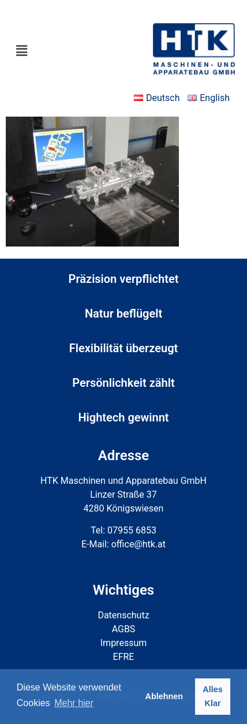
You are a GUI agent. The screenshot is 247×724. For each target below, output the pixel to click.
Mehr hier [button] (73, 703)
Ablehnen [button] (164, 696)
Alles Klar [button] (212, 696)
